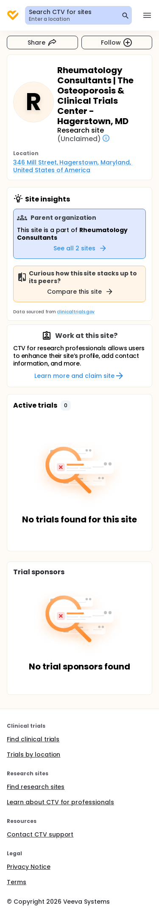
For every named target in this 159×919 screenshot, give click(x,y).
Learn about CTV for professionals (60, 802)
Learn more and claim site (79, 376)
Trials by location (33, 754)
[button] (66, 405)
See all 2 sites (80, 248)
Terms (16, 882)
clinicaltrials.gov (75, 312)
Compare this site (80, 291)
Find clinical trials (33, 739)
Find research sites (35, 787)
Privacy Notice (28, 866)
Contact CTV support (40, 834)
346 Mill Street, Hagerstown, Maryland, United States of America (73, 166)
